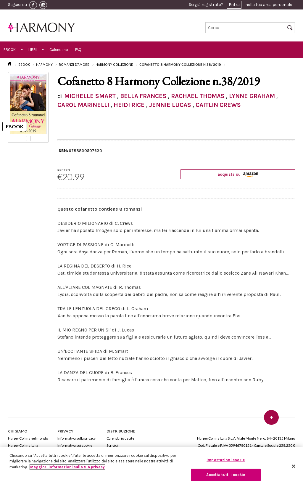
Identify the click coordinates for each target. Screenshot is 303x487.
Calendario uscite (120, 438)
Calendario (58, 49)
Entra (234, 4)
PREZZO (63, 170)
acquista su (237, 174)
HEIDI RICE (129, 104)
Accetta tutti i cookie (225, 474)
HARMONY (44, 65)
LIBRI (32, 49)
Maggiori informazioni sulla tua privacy (67, 467)
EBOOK (10, 49)
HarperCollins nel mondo (28, 438)
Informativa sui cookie (74, 445)
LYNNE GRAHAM (252, 96)
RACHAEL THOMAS (198, 96)
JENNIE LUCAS (170, 104)
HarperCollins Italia (23, 445)
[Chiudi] (293, 466)
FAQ (78, 49)
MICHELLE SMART (90, 96)
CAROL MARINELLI (83, 104)
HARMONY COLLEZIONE (114, 65)
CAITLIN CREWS (218, 104)
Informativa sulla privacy (76, 438)
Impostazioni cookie (226, 460)
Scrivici (112, 445)
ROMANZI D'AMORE (74, 65)
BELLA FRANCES (143, 96)
